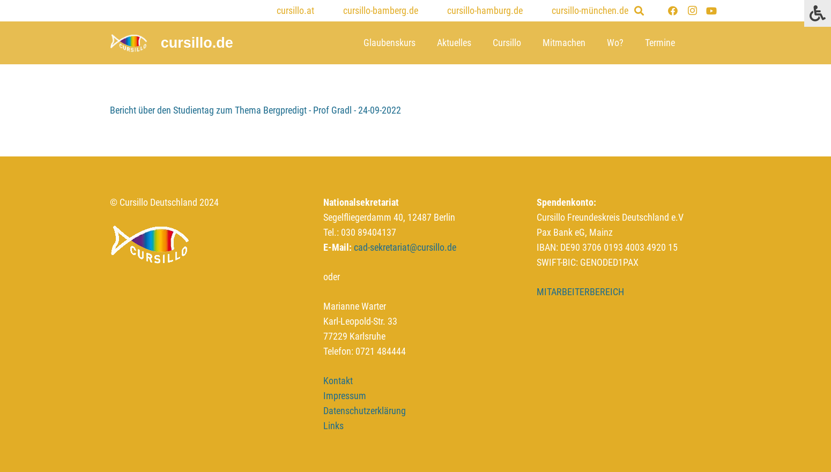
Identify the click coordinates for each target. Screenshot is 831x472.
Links (333, 425)
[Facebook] (672, 10)
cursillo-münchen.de (590, 10)
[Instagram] (692, 10)
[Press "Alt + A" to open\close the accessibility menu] (817, 13)
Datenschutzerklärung (364, 410)
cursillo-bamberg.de (380, 10)
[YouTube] (711, 10)
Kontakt (338, 380)
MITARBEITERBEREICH (580, 291)
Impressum (344, 395)
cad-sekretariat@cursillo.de (405, 247)
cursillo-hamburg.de (485, 10)
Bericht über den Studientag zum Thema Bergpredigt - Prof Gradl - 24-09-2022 (255, 110)
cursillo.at (295, 10)
